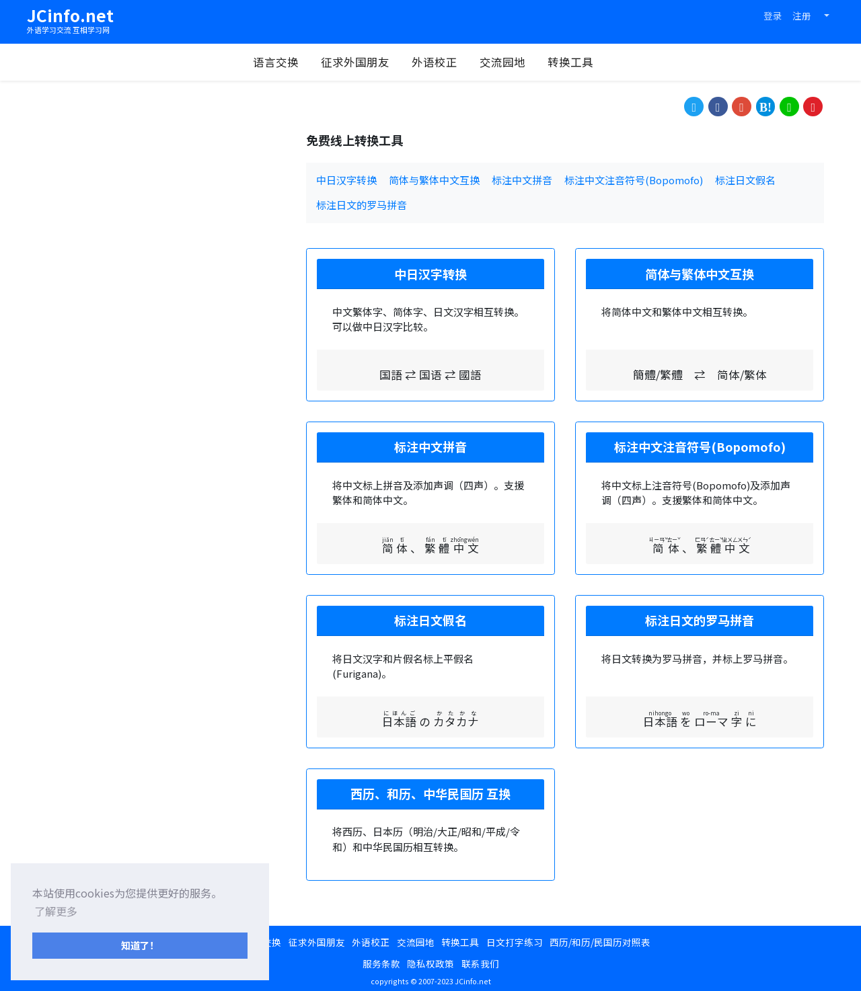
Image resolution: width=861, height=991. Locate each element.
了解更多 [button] (55, 911)
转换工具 (577, 62)
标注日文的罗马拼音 (361, 205)
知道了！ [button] (140, 945)
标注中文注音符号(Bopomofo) (633, 180)
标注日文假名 (745, 180)
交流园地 (509, 62)
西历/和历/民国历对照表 (600, 942)
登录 (772, 15)
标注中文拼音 (522, 180)
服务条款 (381, 963)
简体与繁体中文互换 (434, 180)
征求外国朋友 (362, 62)
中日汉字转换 (346, 180)
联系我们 (480, 963)
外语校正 (441, 62)
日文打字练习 (514, 942)
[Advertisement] (161, 227)
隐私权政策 (430, 963)
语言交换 (282, 62)
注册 (801, 15)
